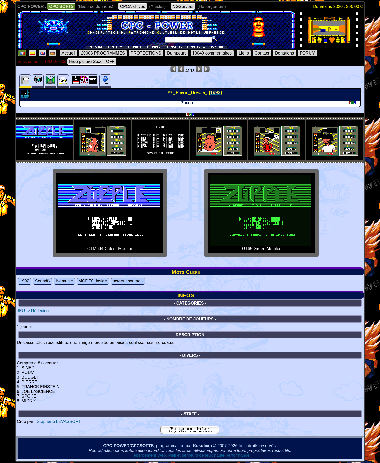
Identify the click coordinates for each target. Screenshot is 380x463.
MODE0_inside (93, 281)
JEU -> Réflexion (33, 311)
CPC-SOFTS (61, 6)
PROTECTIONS (146, 53)
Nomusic (64, 281)
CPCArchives (132, 6)
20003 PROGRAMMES (103, 53)
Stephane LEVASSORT (59, 421)
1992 (24, 281)
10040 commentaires (212, 53)
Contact (262, 53)
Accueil (68, 53)
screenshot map (128, 281)
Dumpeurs (177, 53)
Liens (244, 53)
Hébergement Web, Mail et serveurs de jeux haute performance (190, 455)
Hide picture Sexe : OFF (92, 61)
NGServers (183, 6)
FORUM (307, 53)
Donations (284, 53)
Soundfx (43, 281)
